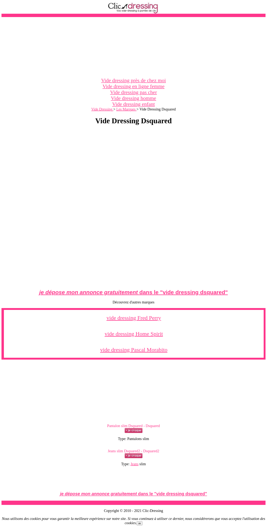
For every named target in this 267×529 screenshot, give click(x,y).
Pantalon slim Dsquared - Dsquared (133, 426)
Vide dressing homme (133, 98)
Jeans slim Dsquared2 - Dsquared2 (133, 451)
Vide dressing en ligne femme (133, 86)
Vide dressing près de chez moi (133, 80)
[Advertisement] (133, 47)
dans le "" (133, 292)
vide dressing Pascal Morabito (133, 350)
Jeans (135, 464)
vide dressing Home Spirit (134, 334)
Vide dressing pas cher (133, 92)
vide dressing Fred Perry (133, 318)
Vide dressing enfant (133, 104)
